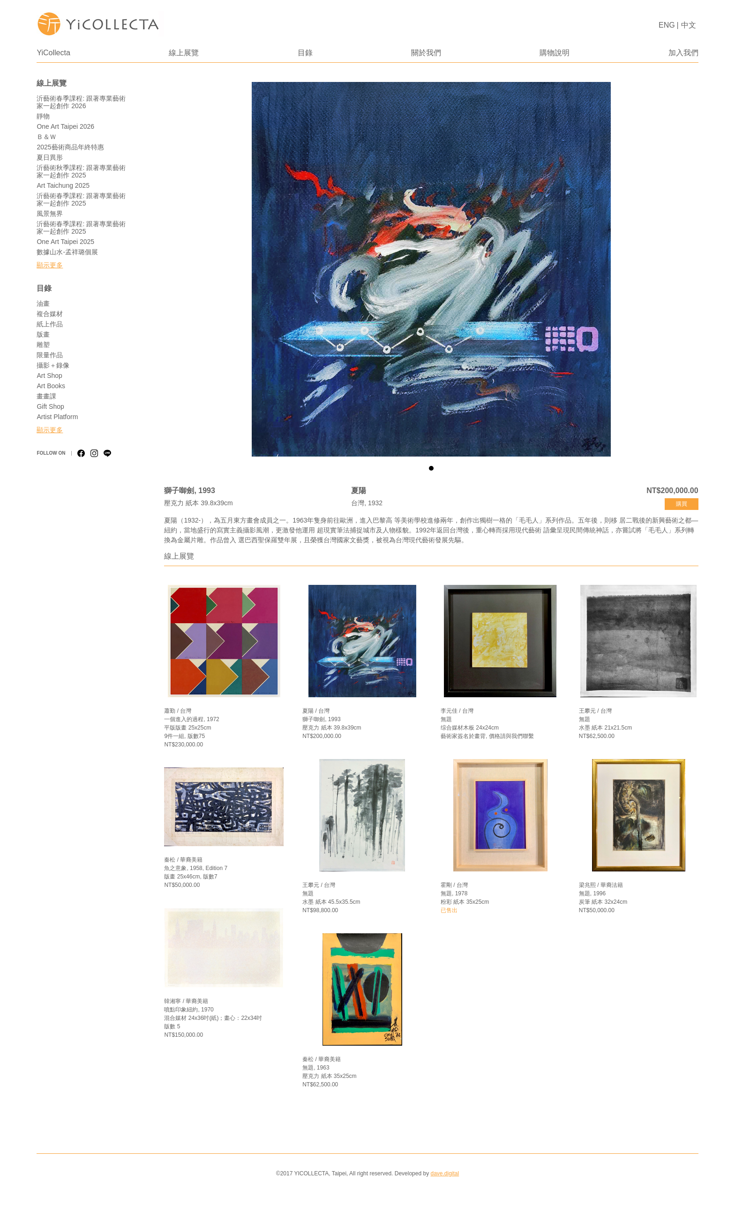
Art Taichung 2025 (63, 185)
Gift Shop (50, 406)
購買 (681, 504)
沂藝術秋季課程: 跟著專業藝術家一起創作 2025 (81, 171)
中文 (688, 25)
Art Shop (49, 375)
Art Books (51, 386)
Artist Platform (57, 417)
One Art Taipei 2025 (65, 241)
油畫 (43, 303)
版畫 (43, 334)
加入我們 (683, 53)
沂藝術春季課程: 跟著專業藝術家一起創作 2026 (81, 102)
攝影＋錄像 (53, 365)
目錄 (305, 53)
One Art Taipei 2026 (65, 126)
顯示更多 (50, 265)
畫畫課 (46, 396)
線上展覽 (184, 53)
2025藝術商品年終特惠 (70, 147)
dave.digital (444, 1173)
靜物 (43, 116)
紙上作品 (50, 324)
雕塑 (43, 344)
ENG (667, 25)
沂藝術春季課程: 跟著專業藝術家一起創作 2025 (81, 199)
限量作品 (50, 355)
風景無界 (50, 213)
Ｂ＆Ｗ (46, 136)
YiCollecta (53, 53)
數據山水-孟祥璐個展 (67, 252)
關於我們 (426, 53)
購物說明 (555, 53)
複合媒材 (50, 313)
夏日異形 (50, 157)
